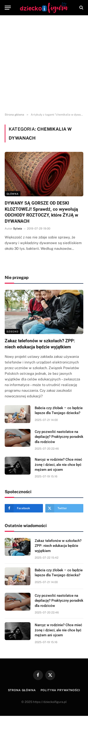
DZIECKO (12, 331)
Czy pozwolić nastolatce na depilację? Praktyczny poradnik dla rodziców (59, 437)
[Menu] (8, 7)
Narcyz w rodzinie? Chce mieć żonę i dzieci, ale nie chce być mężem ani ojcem (58, 464)
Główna (13, 193)
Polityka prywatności (60, 690)
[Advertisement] (44, 64)
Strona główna (22, 690)
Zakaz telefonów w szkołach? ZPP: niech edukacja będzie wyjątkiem (58, 546)
